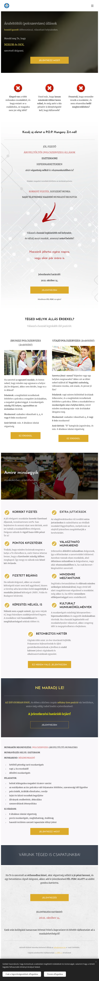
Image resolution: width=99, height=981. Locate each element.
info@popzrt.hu (60, 947)
